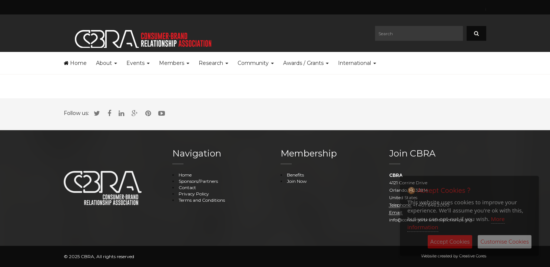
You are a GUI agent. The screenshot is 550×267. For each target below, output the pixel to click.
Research (213, 63)
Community (256, 63)
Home (75, 63)
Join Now (297, 181)
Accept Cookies (450, 241)
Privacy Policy (194, 194)
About (106, 63)
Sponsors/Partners (198, 181)
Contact (187, 187)
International (357, 63)
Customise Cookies (504, 241)
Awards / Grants (306, 63)
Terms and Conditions (202, 200)
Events (138, 63)
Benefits (295, 175)
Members (174, 63)
